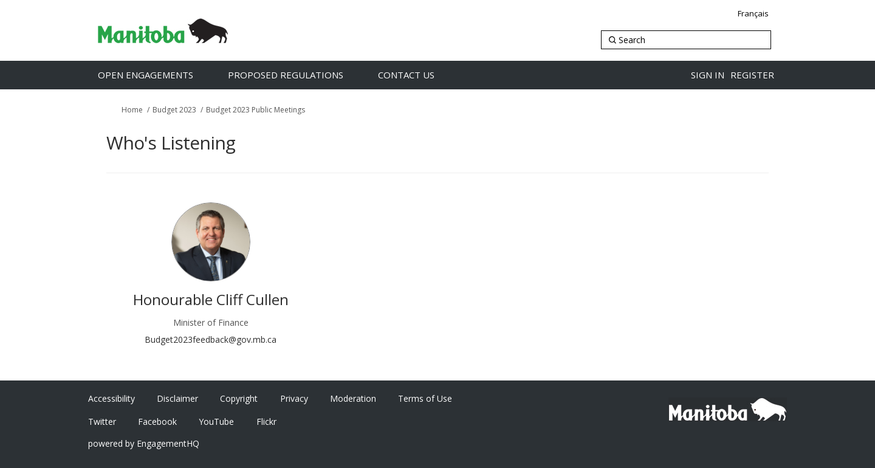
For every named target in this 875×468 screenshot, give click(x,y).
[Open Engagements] (158, 75)
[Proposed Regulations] (298, 75)
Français (753, 13)
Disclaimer (177, 398)
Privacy (294, 398)
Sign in (707, 75)
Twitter (102, 421)
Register (752, 75)
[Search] (686, 39)
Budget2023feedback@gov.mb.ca (210, 339)
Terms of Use (425, 398)
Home (132, 110)
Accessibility (111, 398)
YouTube (216, 421)
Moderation (353, 398)
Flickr (266, 421)
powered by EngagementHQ (143, 443)
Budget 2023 (174, 110)
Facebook (157, 421)
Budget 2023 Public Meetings (255, 110)
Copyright (239, 398)
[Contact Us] (419, 75)
